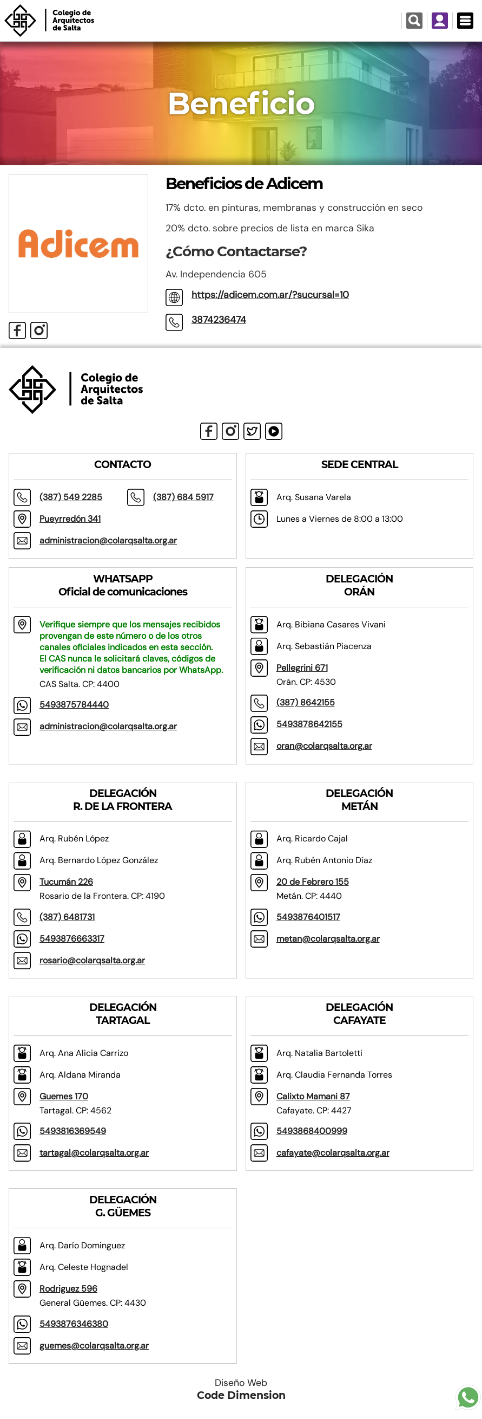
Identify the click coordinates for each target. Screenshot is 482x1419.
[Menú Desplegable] (465, 20)
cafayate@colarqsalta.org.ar (332, 1152)
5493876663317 (71, 938)
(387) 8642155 (305, 702)
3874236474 (219, 320)
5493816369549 (72, 1131)
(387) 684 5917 (183, 497)
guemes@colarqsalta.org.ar (94, 1345)
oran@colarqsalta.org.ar (324, 745)
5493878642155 (309, 724)
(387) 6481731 (67, 917)
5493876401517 (308, 917)
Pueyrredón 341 (70, 518)
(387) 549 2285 (70, 497)
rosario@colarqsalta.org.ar (92, 960)
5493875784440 (74, 704)
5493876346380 (73, 1324)
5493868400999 (311, 1131)
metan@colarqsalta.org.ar (328, 938)
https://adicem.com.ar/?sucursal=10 (270, 295)
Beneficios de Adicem (244, 183)
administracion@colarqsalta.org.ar (108, 540)
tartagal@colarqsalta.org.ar (94, 1152)
